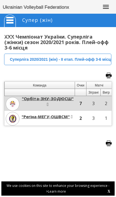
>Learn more (56, 191)
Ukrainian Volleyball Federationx (36, 7)
